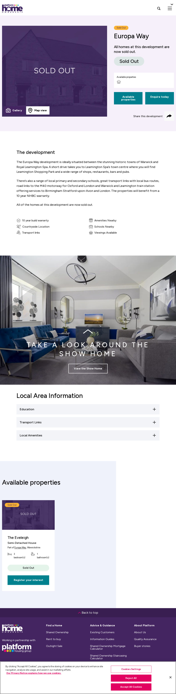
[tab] (14, 110)
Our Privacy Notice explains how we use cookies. (33, 673)
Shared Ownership (57, 632)
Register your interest (28, 587)
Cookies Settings (131, 669)
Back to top (88, 612)
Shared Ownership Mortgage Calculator (107, 647)
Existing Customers (102, 632)
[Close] (170, 677)
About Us (140, 632)
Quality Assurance (145, 639)
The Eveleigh (18, 545)
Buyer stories (142, 646)
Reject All (131, 678)
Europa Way (20, 555)
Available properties (128, 98)
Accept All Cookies (131, 687)
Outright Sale (54, 646)
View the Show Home (88, 370)
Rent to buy (53, 639)
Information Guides (102, 639)
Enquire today (159, 96)
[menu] (170, 8)
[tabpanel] (54, 71)
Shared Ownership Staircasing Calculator (108, 657)
